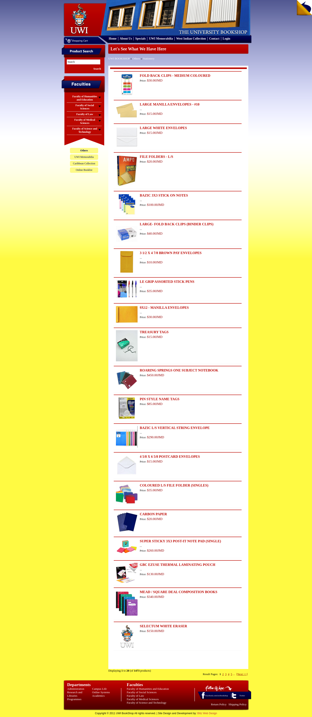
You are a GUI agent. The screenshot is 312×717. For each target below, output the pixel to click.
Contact (214, 38)
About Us (126, 38)
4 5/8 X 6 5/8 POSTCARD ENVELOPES (170, 456)
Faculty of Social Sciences (142, 692)
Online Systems (101, 692)
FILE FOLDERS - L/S (156, 156)
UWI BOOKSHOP (119, 58)
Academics (98, 695)
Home (113, 38)
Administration (75, 688)
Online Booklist (84, 169)
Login (226, 38)
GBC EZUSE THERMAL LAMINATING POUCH (177, 565)
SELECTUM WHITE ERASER (163, 626)
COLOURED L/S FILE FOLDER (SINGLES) (174, 485)
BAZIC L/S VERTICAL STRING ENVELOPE (175, 428)
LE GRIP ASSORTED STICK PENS (167, 281)
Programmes (74, 699)
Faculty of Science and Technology (146, 702)
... (234, 674)
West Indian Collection (191, 38)
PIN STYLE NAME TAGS (159, 399)
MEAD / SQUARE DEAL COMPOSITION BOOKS (178, 592)
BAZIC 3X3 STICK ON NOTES (164, 195)
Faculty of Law (135, 695)
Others (136, 58)
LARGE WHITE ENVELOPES (163, 128)
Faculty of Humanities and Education (148, 688)
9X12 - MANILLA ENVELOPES (164, 307)
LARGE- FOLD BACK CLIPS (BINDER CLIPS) (176, 224)
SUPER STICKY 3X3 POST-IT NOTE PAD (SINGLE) (180, 541)
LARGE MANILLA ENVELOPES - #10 (170, 104)
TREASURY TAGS (154, 332)
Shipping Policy (238, 704)
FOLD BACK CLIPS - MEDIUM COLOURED (175, 75)
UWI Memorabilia (161, 38)
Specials (140, 38)
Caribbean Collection (84, 163)
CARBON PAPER (153, 514)
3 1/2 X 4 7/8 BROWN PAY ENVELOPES (171, 253)
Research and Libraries (74, 694)
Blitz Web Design (207, 713)
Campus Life (99, 688)
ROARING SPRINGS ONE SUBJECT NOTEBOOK (179, 370)
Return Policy (219, 704)
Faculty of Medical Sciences (143, 699)
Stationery (148, 58)
